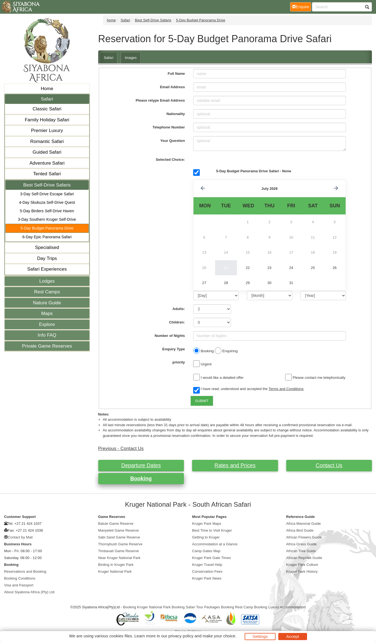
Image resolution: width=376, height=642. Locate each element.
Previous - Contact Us (121, 448)
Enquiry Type (173, 349)
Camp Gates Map (206, 551)
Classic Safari (47, 108)
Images (131, 58)
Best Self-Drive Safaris (47, 185)
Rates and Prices (235, 465)
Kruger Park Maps (206, 523)
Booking (141, 478)
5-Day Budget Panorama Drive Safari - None (253, 171)
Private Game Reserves (47, 346)
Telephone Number (168, 127)
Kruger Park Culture (302, 565)
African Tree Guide (301, 551)
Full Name (176, 73)
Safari (47, 99)
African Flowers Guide (304, 537)
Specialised (47, 247)
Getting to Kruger (206, 537)
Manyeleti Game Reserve (118, 530)
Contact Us (329, 465)
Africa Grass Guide (301, 544)
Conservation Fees (207, 571)
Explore (47, 324)
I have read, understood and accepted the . (249, 389)
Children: (177, 322)
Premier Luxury (47, 130)
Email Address (172, 87)
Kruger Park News (206, 578)
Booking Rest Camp (237, 607)
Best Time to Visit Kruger (212, 530)
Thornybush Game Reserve (120, 544)
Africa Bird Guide (300, 530)
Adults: (178, 309)
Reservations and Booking (25, 571)
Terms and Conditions (285, 389)
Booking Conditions (19, 578)
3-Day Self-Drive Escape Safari (47, 194)
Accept (292, 636)
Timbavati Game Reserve (118, 551)
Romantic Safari (47, 141)
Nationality (175, 114)
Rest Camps (47, 291)
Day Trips (47, 258)
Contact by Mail (20, 537)
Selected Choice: (170, 159)
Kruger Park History (302, 571)
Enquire (301, 6)
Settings (260, 636)
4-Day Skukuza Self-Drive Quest (47, 202)
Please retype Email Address (160, 100)
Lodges (47, 281)
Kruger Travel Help (207, 565)
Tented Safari (47, 173)
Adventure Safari (47, 163)
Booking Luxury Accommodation (280, 607)
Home (47, 88)
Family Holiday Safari (47, 119)
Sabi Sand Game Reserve (119, 537)
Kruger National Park (115, 571)
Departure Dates (141, 465)
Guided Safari (47, 152)
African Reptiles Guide (304, 558)
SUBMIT (202, 401)
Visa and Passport (18, 585)
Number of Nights (170, 336)
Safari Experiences (47, 269)
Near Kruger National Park (119, 558)
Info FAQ (47, 335)
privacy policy (180, 636)
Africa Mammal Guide (303, 523)
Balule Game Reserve (116, 523)
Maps (47, 313)
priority (178, 362)
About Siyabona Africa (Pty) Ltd (29, 592)
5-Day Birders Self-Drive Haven (47, 211)
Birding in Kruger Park (116, 565)
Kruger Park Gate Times (211, 558)
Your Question (172, 141)
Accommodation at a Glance (215, 544)
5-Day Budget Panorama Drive (47, 228)
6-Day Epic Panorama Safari (47, 237)
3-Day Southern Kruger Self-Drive (47, 219)
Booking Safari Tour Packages (196, 607)
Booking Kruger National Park (146, 607)
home (111, 20)
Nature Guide (47, 302)
